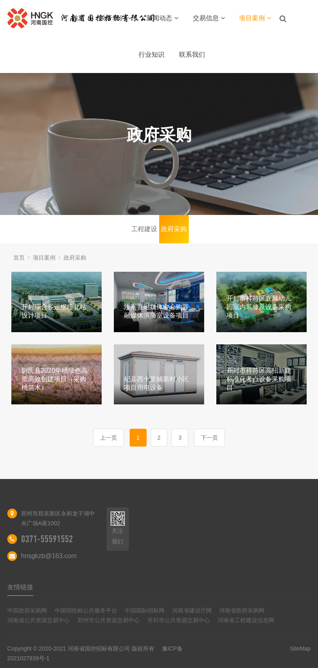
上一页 (108, 437)
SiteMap (300, 648)
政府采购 (174, 229)
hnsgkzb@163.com (49, 555)
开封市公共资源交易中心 (178, 620)
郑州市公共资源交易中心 (108, 620)
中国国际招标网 (144, 610)
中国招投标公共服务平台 (86, 610)
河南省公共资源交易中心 (38, 620)
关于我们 (116, 18)
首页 (78, 18)
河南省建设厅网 (192, 610)
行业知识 (151, 54)
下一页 (209, 437)
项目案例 (255, 18)
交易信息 (209, 18)
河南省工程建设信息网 (246, 620)
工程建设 (144, 229)
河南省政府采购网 (242, 610)
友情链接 (20, 587)
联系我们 (192, 54)
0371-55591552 (47, 539)
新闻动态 (162, 18)
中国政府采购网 (27, 610)
